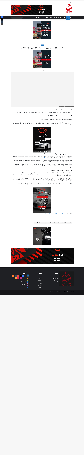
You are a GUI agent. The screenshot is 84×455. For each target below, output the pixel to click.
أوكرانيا (17, 122)
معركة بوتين (37, 222)
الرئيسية (71, 17)
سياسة (67, 17)
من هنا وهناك (39, 280)
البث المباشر (35, 17)
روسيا (25, 174)
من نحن (56, 276)
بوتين (53, 222)
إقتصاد (64, 17)
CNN (44, 157)
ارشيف (39, 287)
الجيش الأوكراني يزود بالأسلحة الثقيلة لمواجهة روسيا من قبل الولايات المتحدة (54, 213)
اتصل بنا (56, 281)
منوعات (50, 17)
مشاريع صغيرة (40, 17)
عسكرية (55, 17)
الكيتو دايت (45, 17)
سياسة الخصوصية (54, 278)
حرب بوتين (48, 222)
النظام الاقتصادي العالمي (61, 222)
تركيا (29, 164)
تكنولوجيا (59, 17)
